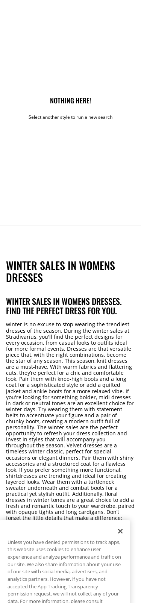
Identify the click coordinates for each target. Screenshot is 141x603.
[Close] (120, 536)
